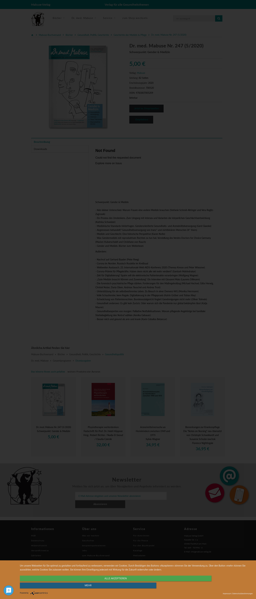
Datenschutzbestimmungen (242, 594)
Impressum (227, 594)
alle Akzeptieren (101, 586)
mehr (217, 586)
